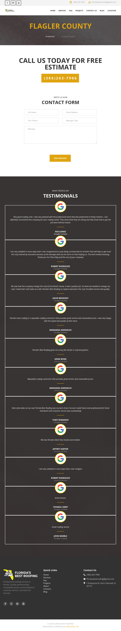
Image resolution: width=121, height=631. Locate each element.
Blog (102, 10)
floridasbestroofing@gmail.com (100, 579)
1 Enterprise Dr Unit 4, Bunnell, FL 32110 (101, 584)
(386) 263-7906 (93, 574)
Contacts (47, 589)
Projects (79, 10)
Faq (70, 10)
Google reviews (60, 234)
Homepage (50, 36)
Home (52, 10)
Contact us (91, 10)
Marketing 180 (72, 626)
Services (62, 10)
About (46, 586)
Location (111, 10)
